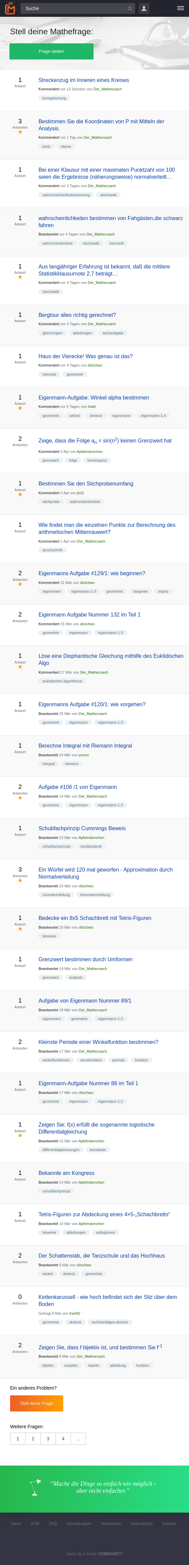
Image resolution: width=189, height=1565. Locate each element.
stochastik (108, 195)
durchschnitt (52, 550)
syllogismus (105, 1232)
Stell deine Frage (36, 1403)
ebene (66, 146)
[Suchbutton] (129, 8)
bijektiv (48, 1365)
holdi (92, 407)
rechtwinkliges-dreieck (110, 1322)
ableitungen (82, 333)
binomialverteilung (95, 895)
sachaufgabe (112, 333)
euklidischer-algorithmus (62, 681)
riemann (71, 764)
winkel (74, 416)
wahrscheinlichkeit (57, 243)
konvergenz (97, 460)
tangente (140, 591)
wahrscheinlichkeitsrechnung (66, 195)
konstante (98, 1150)
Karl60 (74, 1313)
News (16, 1523)
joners (84, 755)
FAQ (53, 1523)
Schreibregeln (79, 1523)
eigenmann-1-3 (83, 591)
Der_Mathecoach (107, 89)
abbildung (118, 1365)
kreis (46, 146)
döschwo (95, 365)
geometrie (75, 374)
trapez (163, 591)
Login (144, 8)
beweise (49, 936)
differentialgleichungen (60, 1150)
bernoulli (117, 243)
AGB (35, 1523)
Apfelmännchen (90, 452)
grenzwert (50, 460)
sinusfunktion (91, 1060)
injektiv (94, 1365)
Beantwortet (48, 234)
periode (118, 1060)
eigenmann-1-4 (153, 416)
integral (48, 764)
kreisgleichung (54, 98)
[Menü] (180, 8)
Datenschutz (141, 1523)
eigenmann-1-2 (110, 1019)
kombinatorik (91, 846)
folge (73, 460)
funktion (141, 1060)
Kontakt (169, 1523)
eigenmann (121, 416)
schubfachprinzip (56, 846)
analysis (76, 977)
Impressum (111, 1523)
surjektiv (71, 1365)
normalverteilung (56, 895)
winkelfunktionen (56, 1060)
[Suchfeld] (78, 8)
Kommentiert (48, 89)
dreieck (96, 416)
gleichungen (52, 333)
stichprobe (51, 502)
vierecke (49, 374)
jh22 (80, 493)
